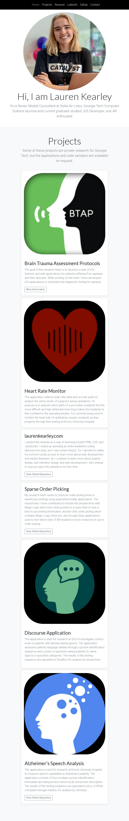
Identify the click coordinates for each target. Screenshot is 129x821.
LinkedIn (72, 4)
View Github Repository (38, 474)
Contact (95, 4)
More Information (35, 289)
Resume (60, 4)
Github (84, 4)
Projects (47, 4)
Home (36, 4)
